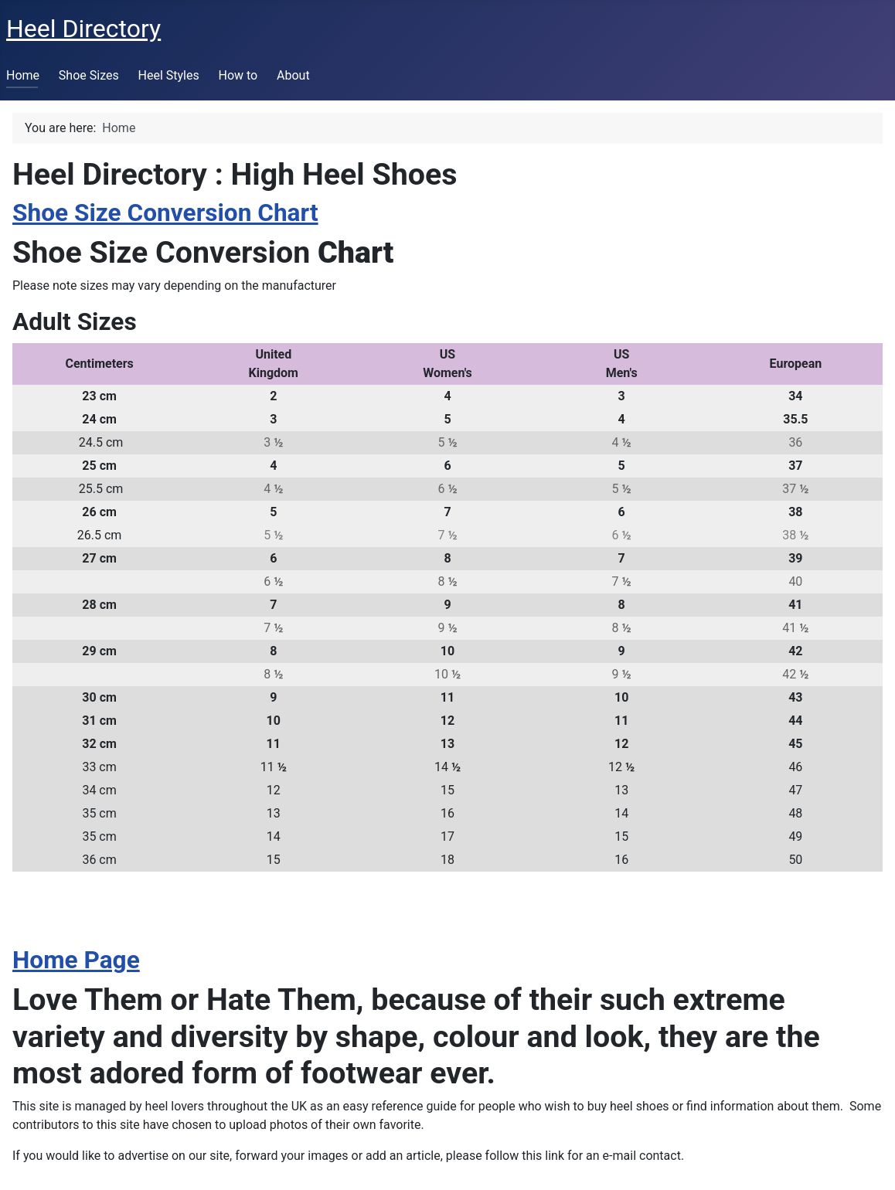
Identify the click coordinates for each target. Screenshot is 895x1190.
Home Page (76, 960)
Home (22, 75)
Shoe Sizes (89, 75)
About (293, 75)
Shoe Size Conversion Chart (165, 213)
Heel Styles (168, 75)
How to (237, 75)
